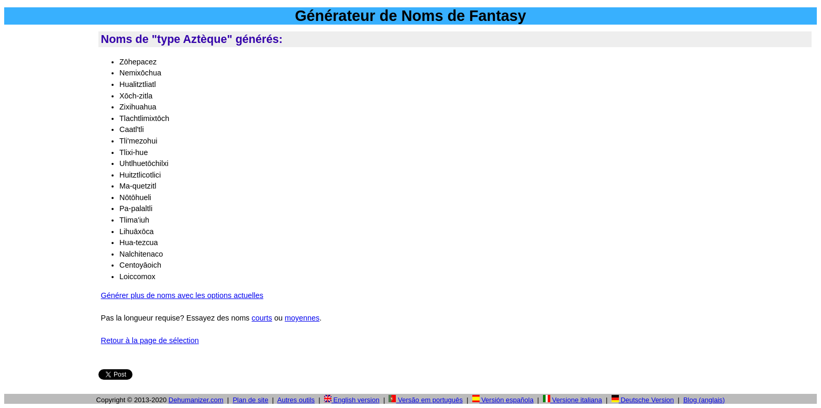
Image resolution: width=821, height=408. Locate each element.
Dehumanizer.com (196, 400)
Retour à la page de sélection (150, 340)
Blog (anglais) (704, 400)
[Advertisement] (49, 188)
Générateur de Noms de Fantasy (410, 15)
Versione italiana (572, 400)
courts (262, 318)
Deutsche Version (643, 400)
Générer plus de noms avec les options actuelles (182, 295)
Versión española (503, 400)
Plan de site (250, 400)
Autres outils (296, 400)
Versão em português (425, 400)
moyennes (302, 318)
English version (352, 400)
